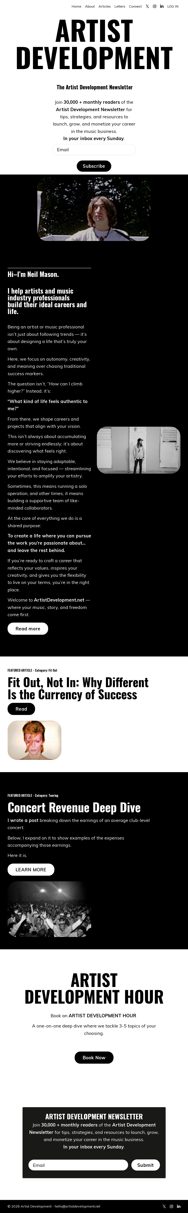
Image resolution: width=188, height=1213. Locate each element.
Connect (135, 6)
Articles (105, 6)
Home (76, 6)
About (90, 6)
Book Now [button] (94, 1057)
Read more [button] (28, 628)
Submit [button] (145, 1165)
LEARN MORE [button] (31, 869)
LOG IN (173, 6)
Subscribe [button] (94, 166)
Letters (119, 6)
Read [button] (21, 709)
